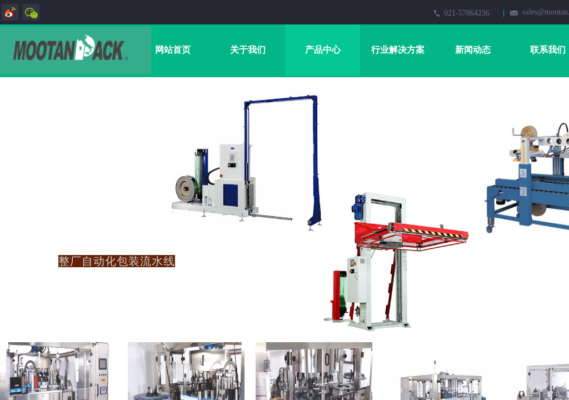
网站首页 (173, 49)
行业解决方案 (398, 49)
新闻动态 (473, 49)
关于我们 (248, 49)
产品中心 (323, 49)
